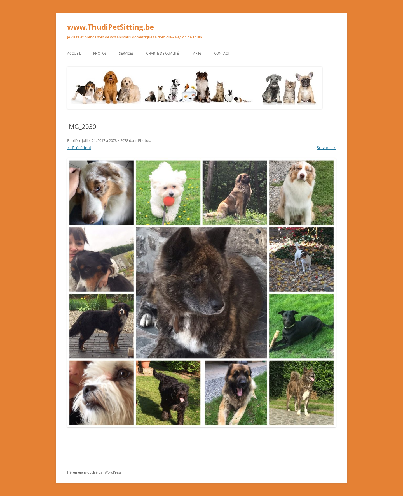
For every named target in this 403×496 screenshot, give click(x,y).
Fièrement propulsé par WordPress (94, 472)
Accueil (74, 53)
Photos (100, 53)
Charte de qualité (162, 53)
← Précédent (79, 147)
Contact (222, 53)
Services (126, 53)
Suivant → (326, 147)
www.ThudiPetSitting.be (110, 27)
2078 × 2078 (118, 140)
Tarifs (196, 53)
